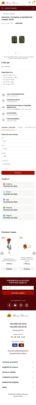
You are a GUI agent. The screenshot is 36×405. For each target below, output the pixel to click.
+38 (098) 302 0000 (10, 194)
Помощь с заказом (8, 127)
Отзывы (20, 127)
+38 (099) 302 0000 (10, 186)
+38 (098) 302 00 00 (18, 323)
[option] (8, 128)
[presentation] (2, 253)
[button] (16, 53)
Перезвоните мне (17, 330)
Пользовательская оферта (17, 353)
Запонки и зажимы (9, 13)
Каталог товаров (8, 8)
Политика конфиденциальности (18, 351)
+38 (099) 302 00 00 (18, 326)
